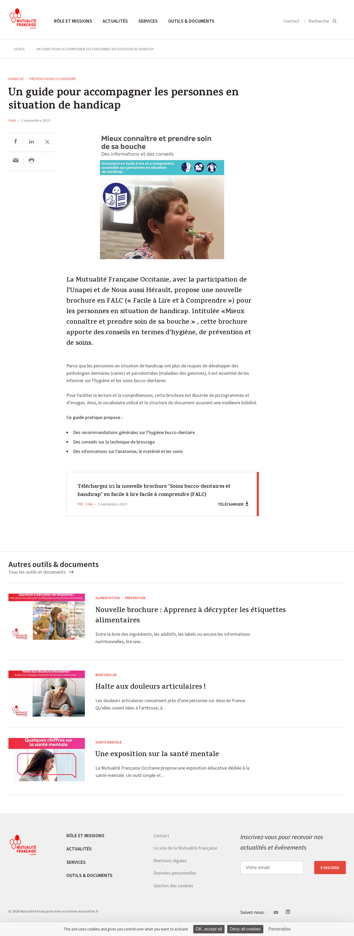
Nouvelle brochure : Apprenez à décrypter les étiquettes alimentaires (194, 625)
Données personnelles (174, 883)
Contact (291, 21)
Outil (12, 120)
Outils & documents (191, 21)
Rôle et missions (73, 21)
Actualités (115, 21)
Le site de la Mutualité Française (185, 858)
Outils (19, 49)
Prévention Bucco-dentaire (53, 78)
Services (148, 21)
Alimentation (107, 606)
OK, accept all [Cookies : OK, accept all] (209, 929)
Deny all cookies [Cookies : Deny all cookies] (245, 929)
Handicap (16, 78)
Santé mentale (108, 751)
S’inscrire (330, 877)
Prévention (135, 606)
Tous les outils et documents (41, 580)
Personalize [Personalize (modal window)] (280, 929)
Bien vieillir (106, 684)
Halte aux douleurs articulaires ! (153, 697)
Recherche (318, 21)
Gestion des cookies (173, 895)
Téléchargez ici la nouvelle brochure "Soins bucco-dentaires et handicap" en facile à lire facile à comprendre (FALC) (154, 494)
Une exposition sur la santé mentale (160, 765)
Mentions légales (170, 870)
